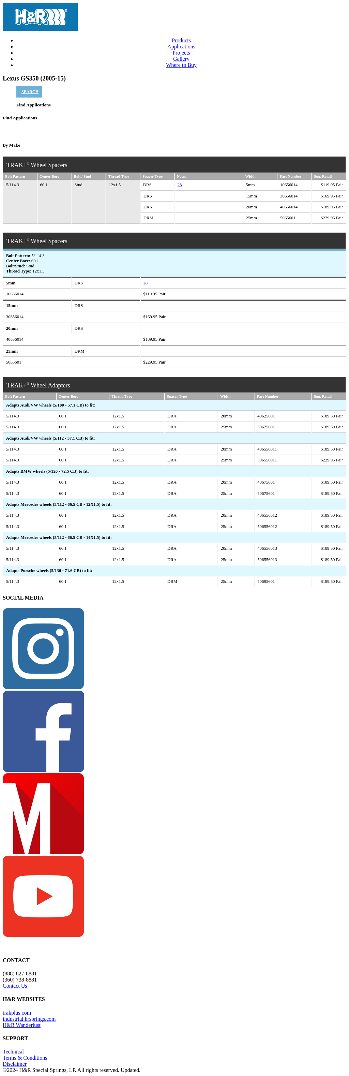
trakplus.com (17, 1013)
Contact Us (15, 986)
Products (181, 40)
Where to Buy (181, 65)
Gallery (181, 59)
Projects (181, 53)
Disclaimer (15, 1064)
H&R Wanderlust (22, 1025)
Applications (181, 46)
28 (180, 184)
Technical (13, 1052)
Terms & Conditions (25, 1058)
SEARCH (30, 91)
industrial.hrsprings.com (29, 1019)
